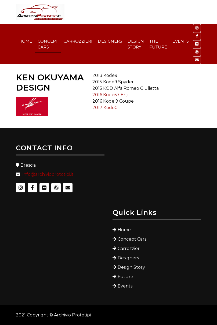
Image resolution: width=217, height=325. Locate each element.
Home (124, 229)
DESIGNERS (110, 41)
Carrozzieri (129, 248)
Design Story (131, 267)
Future (125, 276)
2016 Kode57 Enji (110, 94)
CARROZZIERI (77, 41)
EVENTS (180, 41)
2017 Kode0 (105, 107)
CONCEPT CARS (48, 44)
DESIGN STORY (136, 44)
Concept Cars (132, 239)
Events (125, 286)
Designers (128, 257)
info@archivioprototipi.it (48, 174)
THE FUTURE (158, 44)
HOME (25, 41)
